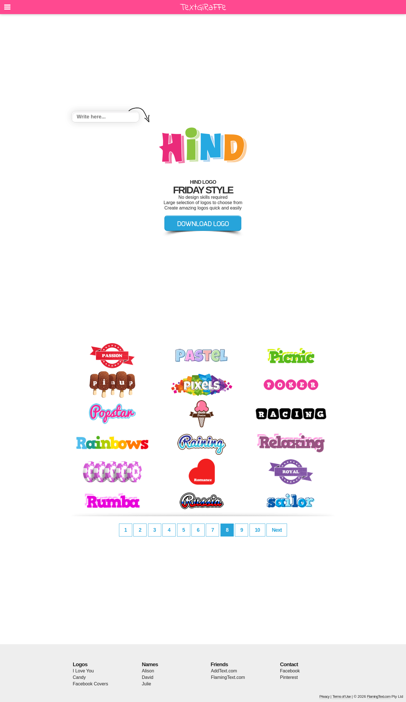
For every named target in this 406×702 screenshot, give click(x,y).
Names (150, 664)
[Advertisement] (203, 63)
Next (277, 530)
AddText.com (224, 670)
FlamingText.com (228, 677)
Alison (148, 670)
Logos (80, 664)
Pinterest (289, 677)
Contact (289, 664)
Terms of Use (341, 696)
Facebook (290, 670)
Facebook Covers (90, 683)
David (147, 677)
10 (257, 530)
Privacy (324, 696)
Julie (146, 683)
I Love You (83, 670)
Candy (79, 677)
